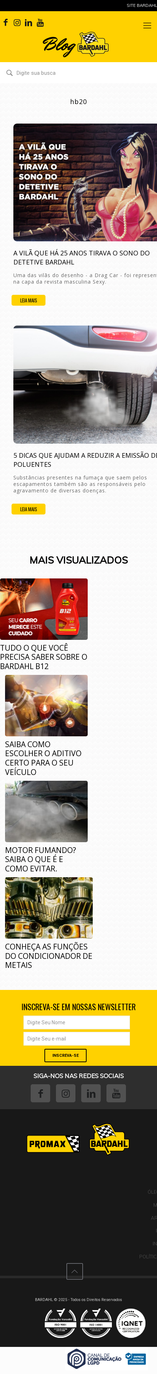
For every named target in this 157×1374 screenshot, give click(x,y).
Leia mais (28, 300)
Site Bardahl (142, 5)
